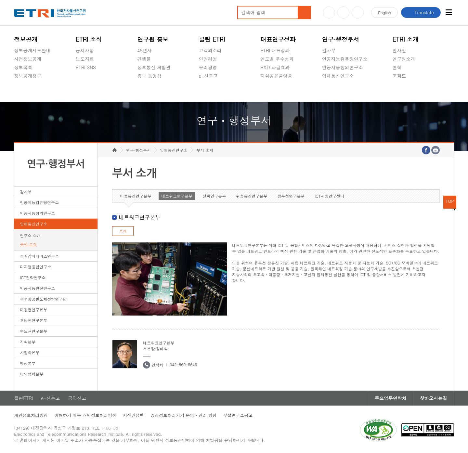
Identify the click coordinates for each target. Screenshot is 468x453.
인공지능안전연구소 (37, 288)
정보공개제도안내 (32, 50)
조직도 (399, 75)
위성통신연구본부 (251, 196)
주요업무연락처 (391, 398)
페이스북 (358, 12)
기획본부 (27, 341)
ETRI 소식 (89, 39)
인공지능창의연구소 (342, 67)
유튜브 (329, 12)
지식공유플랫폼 (276, 75)
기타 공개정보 (406, 91)
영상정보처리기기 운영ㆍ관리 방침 (183, 415)
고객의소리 (210, 50)
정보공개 (25, 39)
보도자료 (85, 59)
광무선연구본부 (291, 196)
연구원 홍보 (152, 39)
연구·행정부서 (340, 39)
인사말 (399, 50)
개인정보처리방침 (31, 415)
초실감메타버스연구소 (345, 91)
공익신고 (208, 91)
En (384, 12)
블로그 (343, 12)
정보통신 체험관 (154, 67)
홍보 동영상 (149, 75)
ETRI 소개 (405, 39)
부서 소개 (28, 244)
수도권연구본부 (33, 331)
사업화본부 (29, 352)
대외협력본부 (31, 374)
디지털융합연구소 (35, 266)
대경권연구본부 (33, 309)
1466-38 (109, 428)
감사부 (329, 50)
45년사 (144, 50)
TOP (450, 201)
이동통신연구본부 (135, 196)
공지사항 (85, 50)
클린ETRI (23, 398)
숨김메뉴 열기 (17, 83)
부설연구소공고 (238, 415)
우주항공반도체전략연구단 (43, 299)
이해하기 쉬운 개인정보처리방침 (85, 415)
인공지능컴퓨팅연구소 (345, 59)
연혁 (396, 67)
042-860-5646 (183, 364)
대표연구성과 (277, 39)
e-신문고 (208, 75)
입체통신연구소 (338, 75)
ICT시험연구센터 (329, 196)
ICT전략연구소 (33, 277)
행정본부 (27, 363)
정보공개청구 (27, 75)
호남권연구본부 (33, 320)
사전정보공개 (27, 59)
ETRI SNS (86, 67)
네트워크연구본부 (176, 196)
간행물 (144, 59)
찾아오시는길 (433, 398)
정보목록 (23, 67)
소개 (123, 231)
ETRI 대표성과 (275, 50)
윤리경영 (208, 67)
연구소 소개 (30, 235)
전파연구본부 (214, 196)
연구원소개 (403, 59)
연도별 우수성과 (277, 59)
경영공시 (23, 91)
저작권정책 (133, 415)
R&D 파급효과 (275, 67)
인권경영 (208, 59)
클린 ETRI (212, 39)
